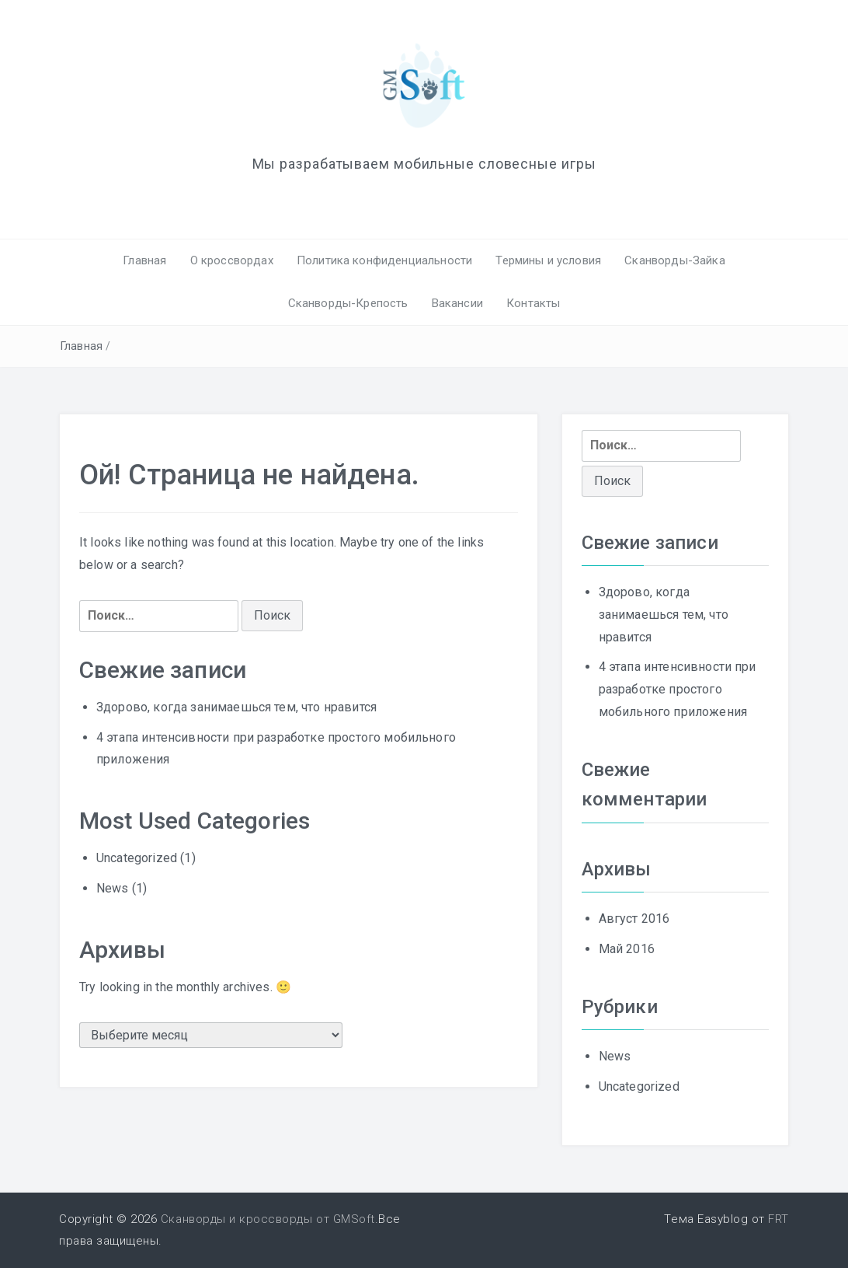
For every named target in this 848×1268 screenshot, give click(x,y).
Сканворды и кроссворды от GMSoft (268, 1219)
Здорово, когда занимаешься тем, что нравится (236, 707)
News (112, 888)
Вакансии (457, 303)
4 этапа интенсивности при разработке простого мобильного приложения (677, 689)
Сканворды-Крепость (348, 303)
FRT (778, 1219)
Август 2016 (634, 918)
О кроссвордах (231, 260)
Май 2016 (627, 948)
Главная (144, 260)
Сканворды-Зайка (674, 260)
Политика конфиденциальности (384, 260)
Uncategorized (136, 858)
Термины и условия (548, 260)
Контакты (533, 303)
